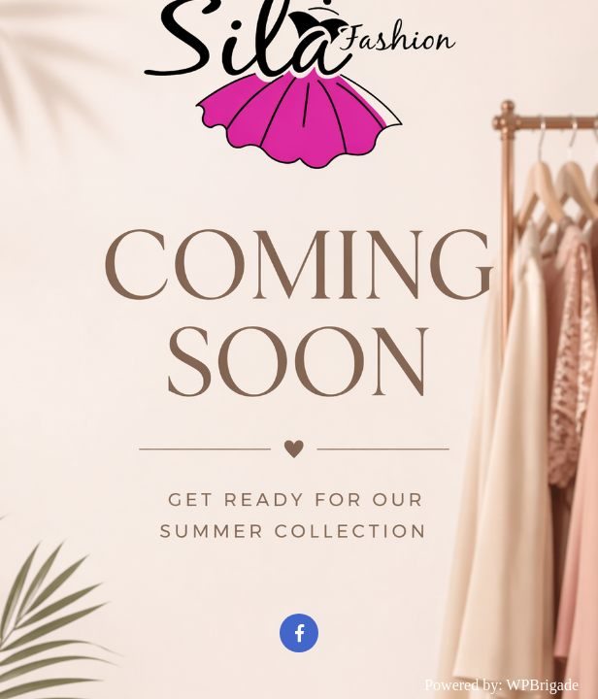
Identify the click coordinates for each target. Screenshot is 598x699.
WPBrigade (542, 685)
